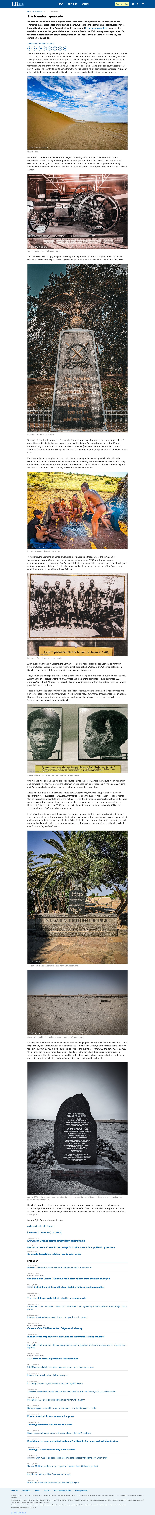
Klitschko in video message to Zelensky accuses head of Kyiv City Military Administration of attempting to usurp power (77, 1308)
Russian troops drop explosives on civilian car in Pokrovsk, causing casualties (65, 1336)
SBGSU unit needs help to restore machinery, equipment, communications (60, 1367)
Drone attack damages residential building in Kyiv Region (53, 1482)
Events (37, 1490)
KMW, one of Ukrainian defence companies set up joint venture (56, 1240)
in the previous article (96, 28)
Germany (33, 1232)
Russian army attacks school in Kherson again (47, 1375)
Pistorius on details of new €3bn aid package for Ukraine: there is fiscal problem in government (71, 1247)
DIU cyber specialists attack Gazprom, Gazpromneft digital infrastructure (59, 1267)
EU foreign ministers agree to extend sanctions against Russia (55, 1383)
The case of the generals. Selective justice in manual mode (56, 1298)
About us (14, 1490)
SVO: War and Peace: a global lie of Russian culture (52, 1358)
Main (29, 12)
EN (138, 4)
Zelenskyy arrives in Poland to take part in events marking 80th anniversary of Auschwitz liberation (71, 1391)
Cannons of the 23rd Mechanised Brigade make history (54, 1328)
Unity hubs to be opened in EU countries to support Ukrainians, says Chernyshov (67, 1457)
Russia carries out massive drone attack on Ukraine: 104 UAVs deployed (59, 1432)
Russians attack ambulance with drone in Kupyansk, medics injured (57, 1317)
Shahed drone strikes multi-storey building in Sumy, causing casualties (65, 1287)
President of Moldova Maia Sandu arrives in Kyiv (49, 1474)
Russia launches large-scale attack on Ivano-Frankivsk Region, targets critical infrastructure (72, 1441)
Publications (38, 12)
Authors (72, 4)
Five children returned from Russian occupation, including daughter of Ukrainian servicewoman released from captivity (76, 1346)
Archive (86, 4)
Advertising (26, 1490)
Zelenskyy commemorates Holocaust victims (49, 1424)
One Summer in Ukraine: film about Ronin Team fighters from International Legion (68, 1278)
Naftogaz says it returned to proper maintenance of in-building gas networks (61, 1408)
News (60, 4)
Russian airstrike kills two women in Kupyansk (50, 1416)
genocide (45, 1232)
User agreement (81, 1490)
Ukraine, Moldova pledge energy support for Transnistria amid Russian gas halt (62, 1466)
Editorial (47, 1490)
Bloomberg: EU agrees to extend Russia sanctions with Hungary (56, 1399)
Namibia (57, 1232)
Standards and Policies (62, 1490)
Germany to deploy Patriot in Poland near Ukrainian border (54, 1254)
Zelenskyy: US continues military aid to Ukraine (51, 1449)
